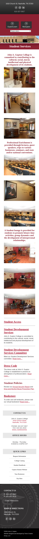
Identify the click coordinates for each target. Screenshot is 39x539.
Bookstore (10, 395)
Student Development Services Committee (16, 351)
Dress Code (10, 365)
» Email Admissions (11, 501)
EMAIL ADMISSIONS (19, 430)
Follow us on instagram (20, 7)
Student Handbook (19, 465)
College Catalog (19, 461)
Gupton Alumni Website (19, 469)
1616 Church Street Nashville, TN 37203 (19, 421)
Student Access (12, 321)
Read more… (17, 359)
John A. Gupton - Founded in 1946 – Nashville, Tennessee (19, 18)
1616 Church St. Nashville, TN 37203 (19, 4)
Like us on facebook (16, 7)
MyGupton (26, 25)
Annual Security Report (21, 387)
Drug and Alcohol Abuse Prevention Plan (19, 389)
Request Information (19, 456)
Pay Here (19, 478)
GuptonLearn (12, 25)
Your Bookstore (19, 474)
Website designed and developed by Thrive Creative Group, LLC (18, 535)
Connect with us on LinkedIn (23, 7)
